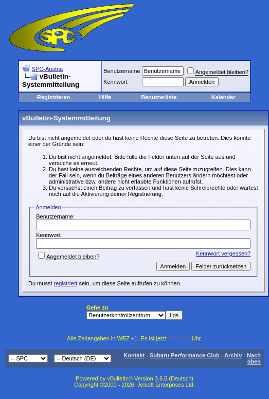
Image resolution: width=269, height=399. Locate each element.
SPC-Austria (47, 69)
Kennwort (115, 82)
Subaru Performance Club (185, 355)
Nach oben (254, 358)
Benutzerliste (158, 97)
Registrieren (53, 97)
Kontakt (134, 355)
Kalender (223, 97)
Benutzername (121, 71)
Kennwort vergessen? (223, 253)
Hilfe (105, 97)
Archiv (233, 355)
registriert (66, 283)
